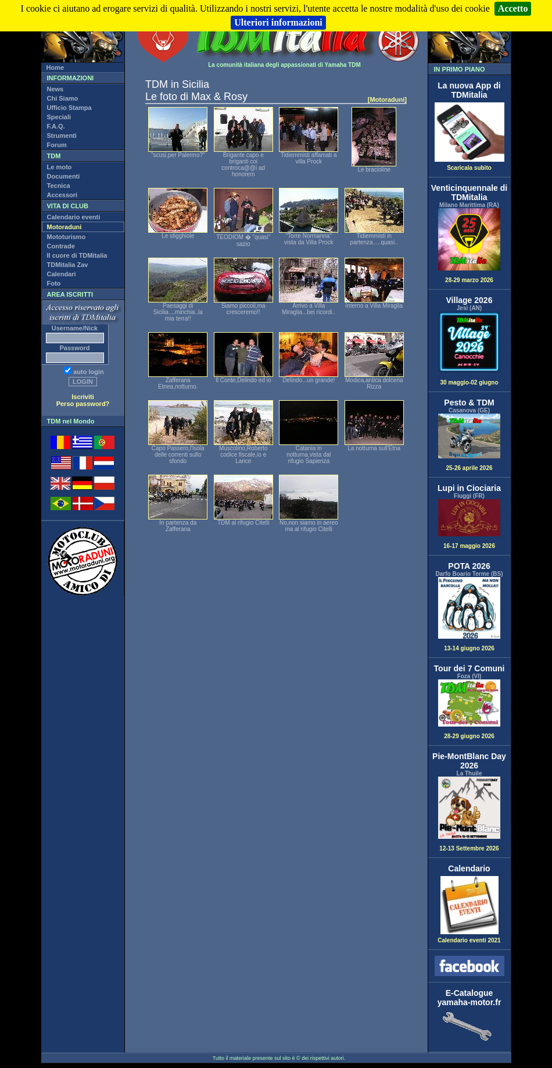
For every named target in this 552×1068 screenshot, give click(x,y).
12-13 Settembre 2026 (469, 814)
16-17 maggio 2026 (469, 524)
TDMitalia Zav (67, 264)
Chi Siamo (62, 98)
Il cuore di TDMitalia (77, 255)
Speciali (59, 116)
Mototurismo (66, 236)
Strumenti (62, 135)
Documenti (63, 176)
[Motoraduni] (387, 99)
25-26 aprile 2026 (469, 442)
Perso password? (83, 403)
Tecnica (58, 185)
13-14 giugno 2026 (469, 614)
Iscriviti (82, 396)
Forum (57, 144)
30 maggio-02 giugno (469, 348)
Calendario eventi (74, 216)
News (55, 89)
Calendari (61, 273)
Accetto (513, 8)
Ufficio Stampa (69, 107)
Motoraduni (64, 226)
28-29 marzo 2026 (469, 245)
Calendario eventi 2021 (469, 938)
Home (55, 67)
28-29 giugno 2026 (469, 709)
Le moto (59, 166)
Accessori (62, 194)
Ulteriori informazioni (278, 22)
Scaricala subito (469, 165)
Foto (54, 283)
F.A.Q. (56, 126)
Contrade (61, 246)
